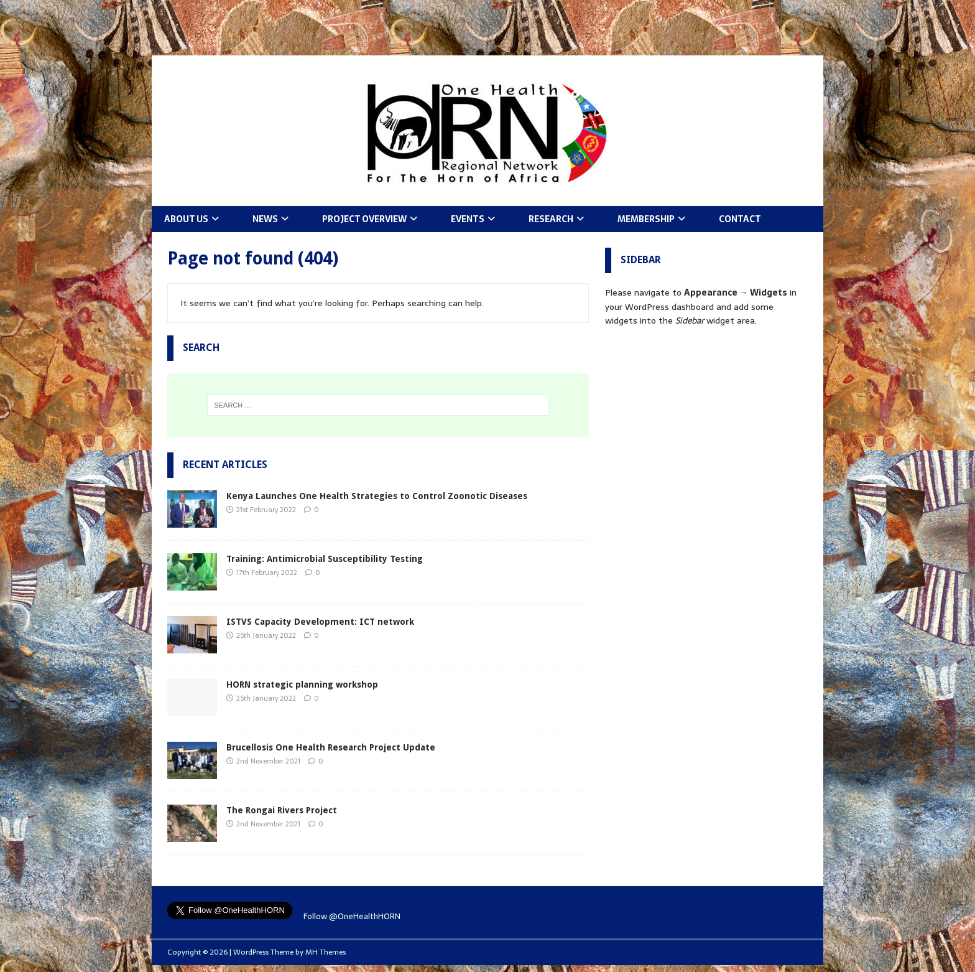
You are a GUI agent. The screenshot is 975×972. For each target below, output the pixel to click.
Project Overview (364, 219)
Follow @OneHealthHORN (351, 916)
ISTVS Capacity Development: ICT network (320, 622)
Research (551, 219)
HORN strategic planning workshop (302, 684)
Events (467, 219)
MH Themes (325, 952)
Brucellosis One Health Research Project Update (330, 747)
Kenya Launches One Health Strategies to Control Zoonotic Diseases (376, 496)
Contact (740, 219)
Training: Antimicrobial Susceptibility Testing (324, 559)
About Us (186, 219)
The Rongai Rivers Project (281, 810)
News (265, 219)
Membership (646, 219)
